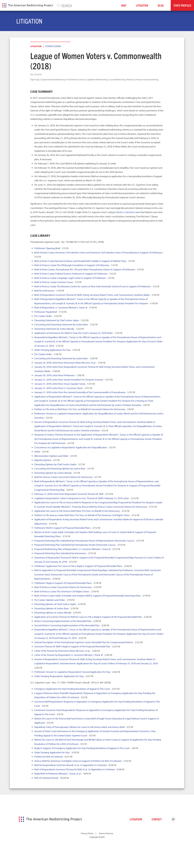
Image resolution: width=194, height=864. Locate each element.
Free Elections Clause (75, 79)
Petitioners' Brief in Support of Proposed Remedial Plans (62, 527)
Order (37, 451)
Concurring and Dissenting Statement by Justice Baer (61, 324)
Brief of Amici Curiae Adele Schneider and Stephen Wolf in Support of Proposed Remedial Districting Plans (87, 595)
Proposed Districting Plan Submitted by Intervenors (60, 553)
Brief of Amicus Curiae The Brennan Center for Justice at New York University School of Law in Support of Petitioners (92, 286)
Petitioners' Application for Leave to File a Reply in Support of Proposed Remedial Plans (78, 566)
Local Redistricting (117, 79)
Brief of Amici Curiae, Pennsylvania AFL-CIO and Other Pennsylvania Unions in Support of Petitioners (84, 269)
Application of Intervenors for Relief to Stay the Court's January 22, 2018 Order (73, 332)
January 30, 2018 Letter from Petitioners (54, 375)
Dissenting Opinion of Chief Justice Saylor (55, 604)
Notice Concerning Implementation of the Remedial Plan (62, 621)
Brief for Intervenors (44, 290)
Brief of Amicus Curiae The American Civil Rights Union (61, 591)
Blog (161, 5)
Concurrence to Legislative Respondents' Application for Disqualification (70, 447)
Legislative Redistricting (97, 79)
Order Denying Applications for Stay (52, 349)
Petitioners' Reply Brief (45, 311)
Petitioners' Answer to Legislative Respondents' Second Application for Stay (72, 671)
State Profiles (182, 5)
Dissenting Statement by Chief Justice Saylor (56, 320)
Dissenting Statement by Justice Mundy (54, 328)
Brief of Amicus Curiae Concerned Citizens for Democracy (63, 587)
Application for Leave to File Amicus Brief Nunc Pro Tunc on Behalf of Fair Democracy (77, 510)
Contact (157, 819)
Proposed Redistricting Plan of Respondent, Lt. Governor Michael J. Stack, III (72, 549)
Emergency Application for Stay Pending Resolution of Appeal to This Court (72, 688)
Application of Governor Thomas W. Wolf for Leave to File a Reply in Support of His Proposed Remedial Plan (88, 616)
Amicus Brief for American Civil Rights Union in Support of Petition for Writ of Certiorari (77, 760)
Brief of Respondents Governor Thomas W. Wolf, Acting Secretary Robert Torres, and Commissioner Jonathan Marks (92, 294)
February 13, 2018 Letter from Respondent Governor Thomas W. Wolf (68, 493)
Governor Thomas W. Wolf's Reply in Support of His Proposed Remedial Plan (72, 646)
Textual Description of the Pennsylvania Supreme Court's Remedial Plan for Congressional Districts (83, 642)
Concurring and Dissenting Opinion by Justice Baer (59, 468)
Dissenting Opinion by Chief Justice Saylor (55, 464)
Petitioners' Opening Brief (47, 248)
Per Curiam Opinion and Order (49, 599)
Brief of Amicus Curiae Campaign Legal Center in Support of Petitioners (70, 277)
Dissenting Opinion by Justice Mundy (52, 472)
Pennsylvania (53, 46)
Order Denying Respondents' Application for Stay (59, 676)
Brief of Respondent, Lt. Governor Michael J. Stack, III (60, 307)
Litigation (142, 5)
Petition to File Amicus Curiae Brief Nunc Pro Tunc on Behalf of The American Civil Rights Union (82, 515)
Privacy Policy (87, 833)
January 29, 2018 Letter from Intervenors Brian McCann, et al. (65, 362)
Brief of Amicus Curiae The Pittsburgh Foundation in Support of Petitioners (71, 265)
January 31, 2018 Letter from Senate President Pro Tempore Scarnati (68, 379)
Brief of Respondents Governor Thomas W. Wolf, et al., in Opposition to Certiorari (74, 769)
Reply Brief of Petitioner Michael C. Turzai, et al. (57, 773)
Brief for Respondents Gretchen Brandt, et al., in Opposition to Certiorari (70, 765)
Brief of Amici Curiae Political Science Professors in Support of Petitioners (70, 273)
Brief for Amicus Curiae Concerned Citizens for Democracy (63, 477)
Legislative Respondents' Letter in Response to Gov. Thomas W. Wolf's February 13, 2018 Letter (81, 498)
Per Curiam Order (43, 316)
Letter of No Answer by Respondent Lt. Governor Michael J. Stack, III (68, 654)
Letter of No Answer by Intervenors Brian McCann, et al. (62, 650)
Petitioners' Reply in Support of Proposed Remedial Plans (63, 583)
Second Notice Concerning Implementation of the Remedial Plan (66, 625)
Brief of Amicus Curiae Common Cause (53, 282)
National (131, 79)
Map (123, 5)
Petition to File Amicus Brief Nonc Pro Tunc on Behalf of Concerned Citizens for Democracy (79, 409)
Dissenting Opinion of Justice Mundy (52, 612)
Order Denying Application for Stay (51, 752)
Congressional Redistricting (52, 79)
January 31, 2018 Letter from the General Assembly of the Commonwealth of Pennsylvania (79, 392)
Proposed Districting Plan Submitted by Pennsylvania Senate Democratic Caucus (75, 544)
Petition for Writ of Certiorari (48, 756)
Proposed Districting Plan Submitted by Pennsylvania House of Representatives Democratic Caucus (84, 540)
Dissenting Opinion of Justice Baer (51, 608)
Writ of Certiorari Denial (46, 777)
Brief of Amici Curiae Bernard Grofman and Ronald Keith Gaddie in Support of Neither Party (80, 261)
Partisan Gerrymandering (147, 79)
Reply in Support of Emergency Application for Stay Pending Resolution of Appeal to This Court (82, 748)
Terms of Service (106, 833)
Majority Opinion (42, 460)
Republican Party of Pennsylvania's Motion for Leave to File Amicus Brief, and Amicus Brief (79, 727)
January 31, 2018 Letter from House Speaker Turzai (59, 383)
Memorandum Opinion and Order (51, 455)
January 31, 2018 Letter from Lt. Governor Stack (58, 388)
